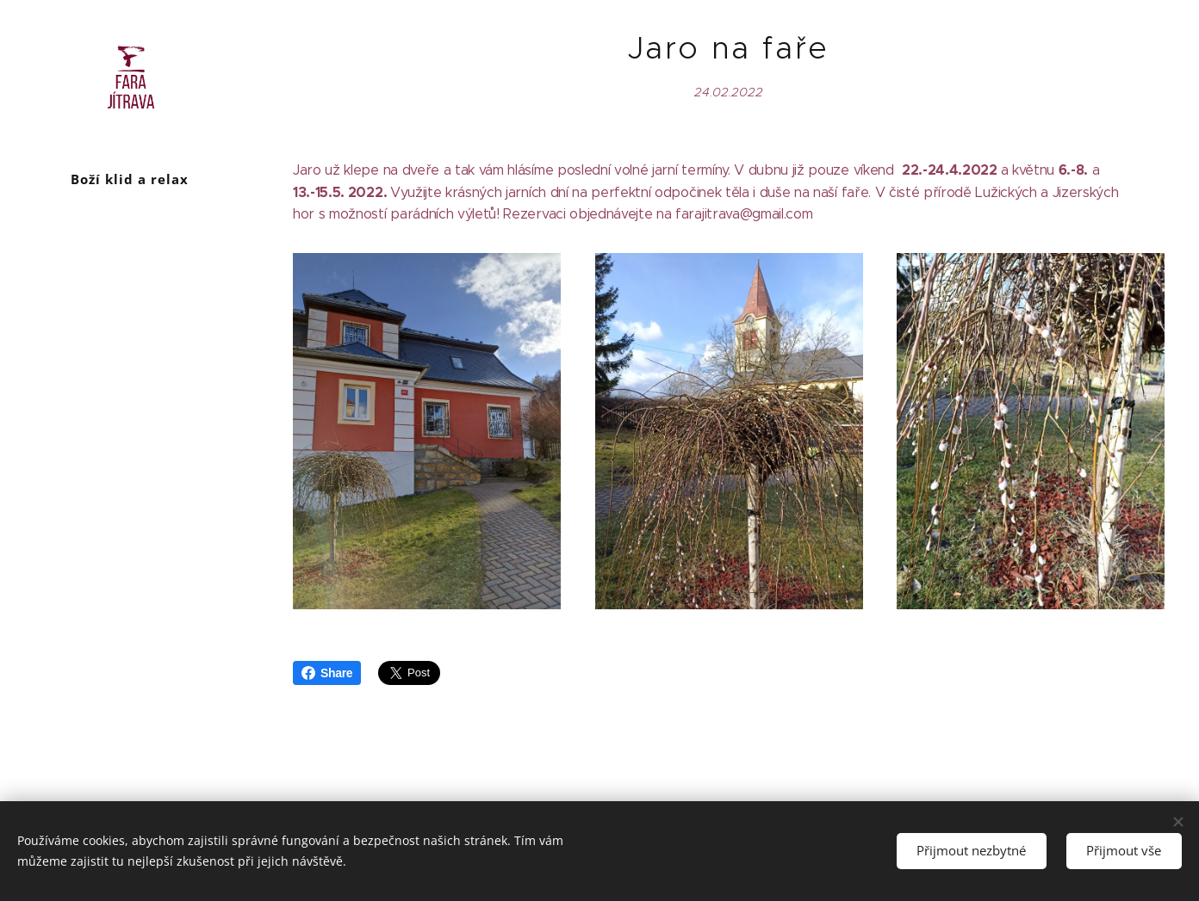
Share (326, 673)
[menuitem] (129, 355)
